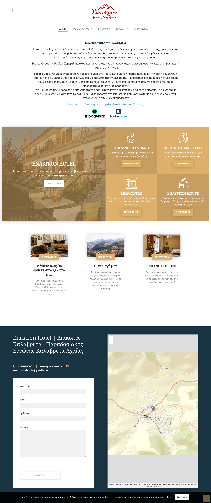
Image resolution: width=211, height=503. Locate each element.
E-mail (22, 399)
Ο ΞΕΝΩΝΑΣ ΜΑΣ (81, 29)
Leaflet (111, 484)
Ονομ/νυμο (25, 386)
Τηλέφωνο (24, 413)
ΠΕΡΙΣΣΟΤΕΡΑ (54, 183)
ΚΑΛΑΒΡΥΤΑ (122, 29)
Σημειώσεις (25, 427)
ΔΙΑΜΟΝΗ (103, 29)
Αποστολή (40, 475)
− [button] (111, 342)
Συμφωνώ (182, 497)
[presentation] (40, 464)
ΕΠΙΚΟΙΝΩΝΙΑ (141, 29)
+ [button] (111, 338)
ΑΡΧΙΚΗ (63, 29)
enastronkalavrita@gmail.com (31, 370)
